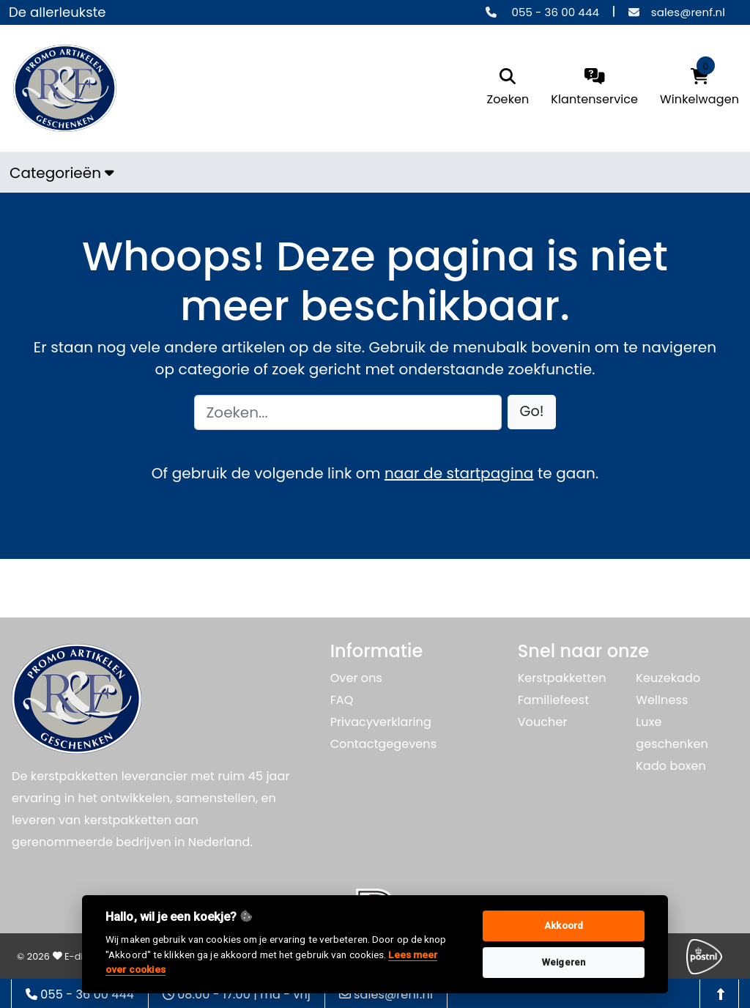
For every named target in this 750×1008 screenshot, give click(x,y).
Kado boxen (671, 765)
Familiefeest (554, 700)
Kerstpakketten (562, 678)
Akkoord (563, 925)
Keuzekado (668, 678)
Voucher (543, 722)
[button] (532, 412)
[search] (508, 88)
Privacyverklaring (380, 722)
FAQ (342, 700)
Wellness (662, 700)
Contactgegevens (383, 743)
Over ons (356, 678)
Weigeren (563, 962)
